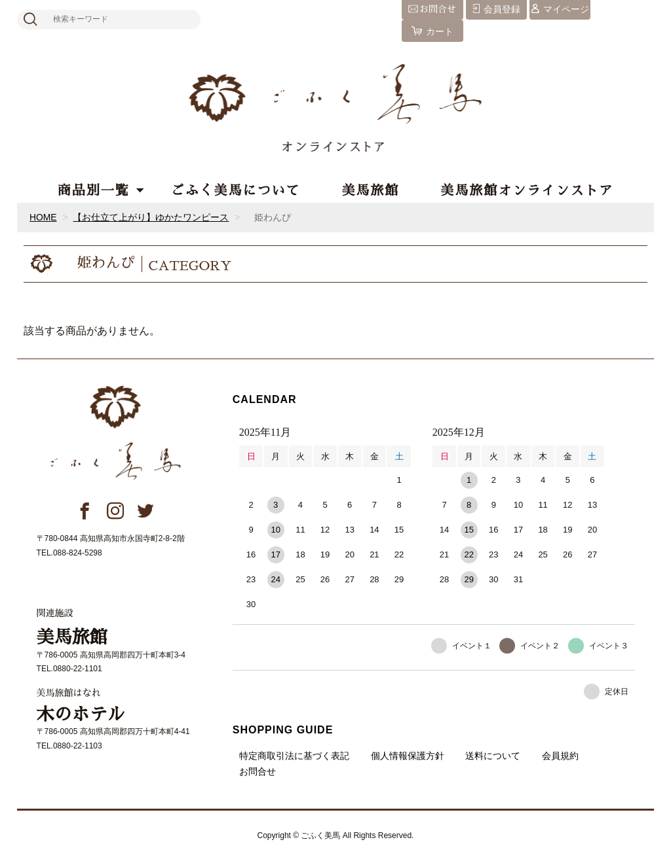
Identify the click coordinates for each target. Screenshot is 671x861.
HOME (43, 217)
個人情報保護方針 (407, 755)
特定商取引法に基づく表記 (294, 755)
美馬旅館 (370, 190)
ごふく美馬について (236, 190)
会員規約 (560, 755)
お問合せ (257, 771)
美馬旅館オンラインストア (526, 190)
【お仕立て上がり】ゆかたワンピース (151, 217)
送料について (492, 755)
